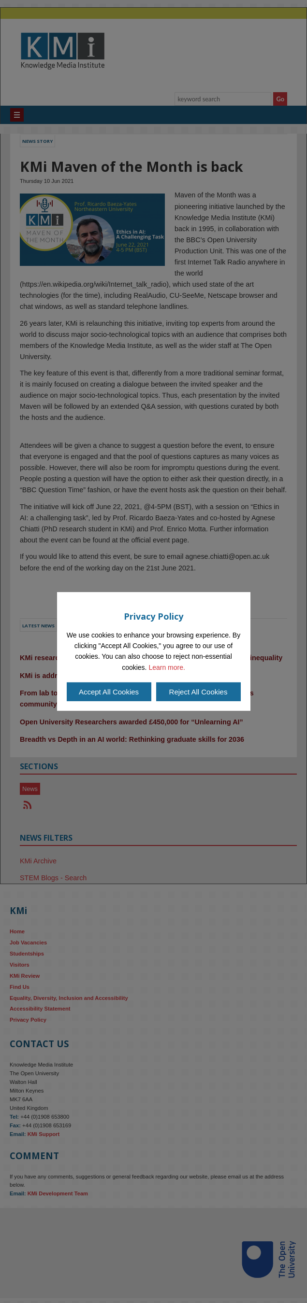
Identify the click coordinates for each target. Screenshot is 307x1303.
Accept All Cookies (109, 692)
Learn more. (166, 667)
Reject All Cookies (198, 692)
